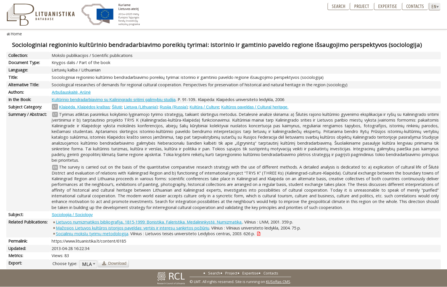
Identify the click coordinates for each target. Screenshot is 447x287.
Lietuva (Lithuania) (141, 107)
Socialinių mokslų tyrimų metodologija (92, 233)
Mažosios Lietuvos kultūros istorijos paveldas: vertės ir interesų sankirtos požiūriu (132, 228)
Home (16, 33)
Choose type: (64, 263)
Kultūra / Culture (204, 107)
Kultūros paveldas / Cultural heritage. (254, 107)
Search (338, 6)
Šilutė (117, 107)
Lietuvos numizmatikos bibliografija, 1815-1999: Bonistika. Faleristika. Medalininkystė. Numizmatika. (149, 222)
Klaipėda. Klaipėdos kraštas (84, 107)
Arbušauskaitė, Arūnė (71, 92)
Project (361, 6)
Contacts (415, 6)
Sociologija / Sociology (72, 214)
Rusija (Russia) (174, 107)
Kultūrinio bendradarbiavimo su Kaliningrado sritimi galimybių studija (113, 99)
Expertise (387, 6)
